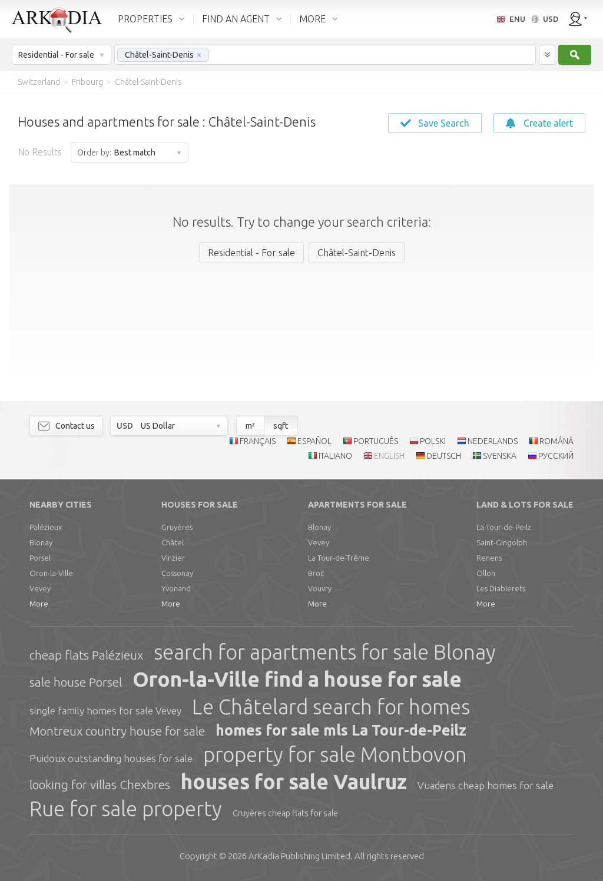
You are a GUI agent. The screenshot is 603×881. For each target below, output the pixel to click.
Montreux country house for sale (117, 731)
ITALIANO (335, 456)
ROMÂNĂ (556, 441)
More (38, 604)
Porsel (40, 558)
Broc (316, 573)
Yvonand (176, 588)
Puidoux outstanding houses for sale (111, 758)
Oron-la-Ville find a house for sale (297, 679)
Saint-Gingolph (501, 542)
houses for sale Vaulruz (294, 781)
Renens (489, 558)
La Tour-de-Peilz (503, 527)
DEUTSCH (443, 456)
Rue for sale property (125, 808)
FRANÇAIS (258, 441)
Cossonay (177, 573)
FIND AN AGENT (236, 19)
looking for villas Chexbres (99, 784)
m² (250, 425)
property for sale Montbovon (335, 754)
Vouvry (320, 588)
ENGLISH (389, 456)
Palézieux (45, 527)
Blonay (40, 542)
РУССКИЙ (556, 456)
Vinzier (173, 558)
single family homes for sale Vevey (105, 710)
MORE (312, 19)
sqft (280, 425)
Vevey (40, 588)
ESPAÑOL (314, 441)
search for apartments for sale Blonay (325, 652)
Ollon (485, 573)
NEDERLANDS (493, 441)
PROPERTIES (145, 19)
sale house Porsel (75, 682)
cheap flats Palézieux (86, 655)
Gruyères (177, 527)
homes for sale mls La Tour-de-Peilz (341, 730)
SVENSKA (499, 456)
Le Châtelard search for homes (331, 706)
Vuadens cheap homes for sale (486, 785)
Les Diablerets (500, 588)
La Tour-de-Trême (338, 558)
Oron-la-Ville (51, 573)
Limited (299, 856)
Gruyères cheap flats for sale (285, 813)
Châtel (172, 542)
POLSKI (433, 441)
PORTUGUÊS (375, 441)
